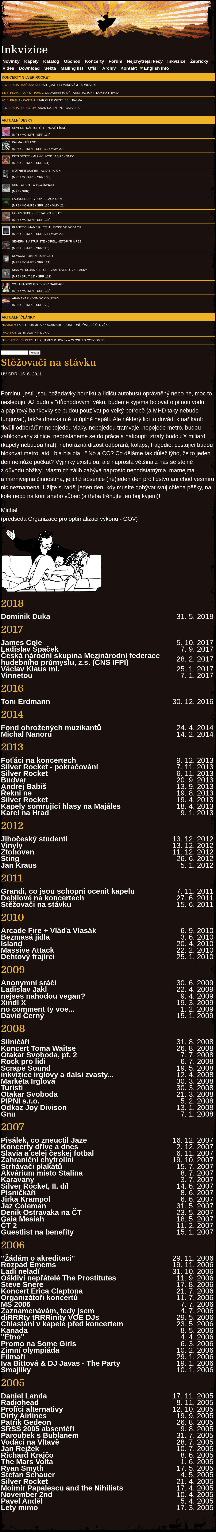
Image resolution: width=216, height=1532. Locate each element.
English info (156, 68)
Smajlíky (16, 1370)
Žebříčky (199, 61)
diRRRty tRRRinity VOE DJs (50, 1317)
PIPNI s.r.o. (20, 1101)
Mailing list (72, 68)
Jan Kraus (19, 865)
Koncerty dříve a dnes (39, 1146)
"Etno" (12, 1337)
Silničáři (15, 1042)
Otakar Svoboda (29, 1094)
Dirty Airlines (24, 1415)
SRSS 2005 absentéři (38, 1429)
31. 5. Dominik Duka (33, 332)
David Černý (22, 1015)
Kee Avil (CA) (45, 85)
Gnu (8, 1114)
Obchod (72, 61)
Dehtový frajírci (28, 956)
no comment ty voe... (38, 1009)
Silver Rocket (24, 773)
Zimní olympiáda (30, 1350)
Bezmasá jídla (25, 937)
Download (29, 68)
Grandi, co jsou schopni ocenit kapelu (68, 891)
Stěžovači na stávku (36, 904)
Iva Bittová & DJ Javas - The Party (60, 1363)
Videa (8, 68)
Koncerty (94, 61)
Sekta (50, 68)
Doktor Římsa (107, 92)
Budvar (13, 780)
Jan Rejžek (20, 1448)
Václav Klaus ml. (30, 669)
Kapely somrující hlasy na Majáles (61, 806)
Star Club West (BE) (53, 100)
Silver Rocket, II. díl (35, 1186)
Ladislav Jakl (24, 989)
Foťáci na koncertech (38, 760)
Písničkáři (18, 1192)
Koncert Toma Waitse (38, 1048)
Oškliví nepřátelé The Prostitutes (58, 1278)
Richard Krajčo (27, 1455)
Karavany (17, 1179)
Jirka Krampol (25, 1199)
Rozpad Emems (28, 1264)
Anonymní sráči (29, 983)
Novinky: (9, 325)
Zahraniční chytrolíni (37, 1160)
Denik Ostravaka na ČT (41, 1212)
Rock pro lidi (23, 1061)
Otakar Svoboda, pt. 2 (39, 1055)
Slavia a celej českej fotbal (47, 1153)
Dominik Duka (25, 616)
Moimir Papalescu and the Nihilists (62, 1488)
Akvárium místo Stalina (42, 1173)
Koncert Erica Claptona (42, 1291)
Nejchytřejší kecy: (18, 340)
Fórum (115, 61)
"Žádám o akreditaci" (38, 1258)
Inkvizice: (9, 332)
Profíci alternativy (32, 1409)
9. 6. (5, 108)
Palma (77, 100)
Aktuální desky (17, 120)
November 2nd (26, 1494)
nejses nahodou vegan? (43, 996)
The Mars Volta (27, 1461)
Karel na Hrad (25, 813)
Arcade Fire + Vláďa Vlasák (48, 930)
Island (11, 943)
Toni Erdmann (25, 701)
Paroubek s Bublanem (40, 1435)
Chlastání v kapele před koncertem (62, 1324)
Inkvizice (176, 61)
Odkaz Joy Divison (34, 1107)
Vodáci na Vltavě (30, 1442)
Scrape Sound (26, 1068)
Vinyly (12, 845)
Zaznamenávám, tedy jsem (47, 1311)
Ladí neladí (20, 1271)
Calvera (73, 108)
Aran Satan (47, 108)
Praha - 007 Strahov (26, 92)
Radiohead (20, 1402)
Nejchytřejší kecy (145, 61)
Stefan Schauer (28, 1474)
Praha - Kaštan (20, 85)
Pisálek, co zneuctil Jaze (44, 1140)
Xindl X (13, 1002)
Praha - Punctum (22, 108)
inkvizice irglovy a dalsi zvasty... (57, 1074)
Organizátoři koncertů (39, 1297)
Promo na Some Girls (38, 1343)
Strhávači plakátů (31, 1166)
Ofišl (93, 68)
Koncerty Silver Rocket (26, 77)
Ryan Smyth (22, 1468)
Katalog (51, 61)
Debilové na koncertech (42, 898)
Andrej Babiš (24, 786)
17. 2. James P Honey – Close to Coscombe (69, 340)
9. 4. (5, 85)
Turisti (12, 1087)
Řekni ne (16, 793)
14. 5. (5, 92)
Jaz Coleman (23, 1206)
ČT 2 (9, 1225)
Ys (61, 108)
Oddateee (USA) (57, 92)
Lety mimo (19, 1507)
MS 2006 (16, 1304)
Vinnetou (16, 675)
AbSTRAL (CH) (83, 92)
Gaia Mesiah (22, 1219)
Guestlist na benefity (37, 1232)
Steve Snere (22, 1284)
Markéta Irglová (28, 1081)
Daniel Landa (24, 1396)
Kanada (14, 1330)
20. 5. (5, 100)
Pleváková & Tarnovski (76, 85)
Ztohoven (17, 852)
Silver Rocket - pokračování (49, 767)
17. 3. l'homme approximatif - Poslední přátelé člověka (63, 325)
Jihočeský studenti (34, 839)
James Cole (21, 642)
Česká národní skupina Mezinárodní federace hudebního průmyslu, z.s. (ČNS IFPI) (80, 658)
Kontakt (128, 68)
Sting (10, 858)
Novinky (11, 61)
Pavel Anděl (22, 1501)
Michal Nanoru (26, 734)
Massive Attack (27, 950)
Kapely (31, 61)
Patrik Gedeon (26, 1422)
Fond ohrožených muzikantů (51, 727)
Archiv (109, 68)
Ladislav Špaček (29, 649)
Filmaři (13, 1357)
